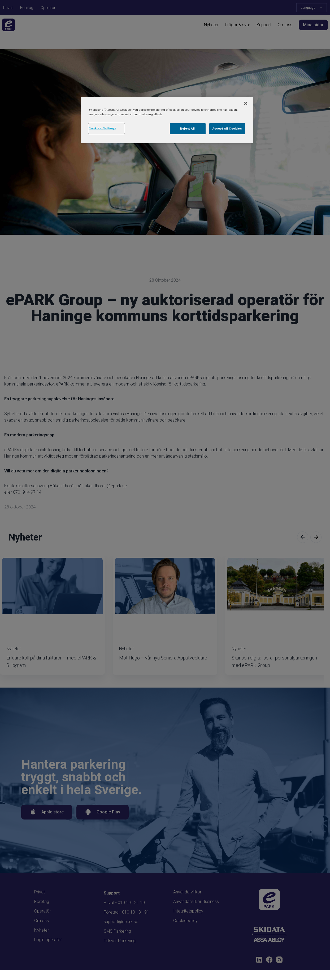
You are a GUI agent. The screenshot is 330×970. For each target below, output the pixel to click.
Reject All (187, 128)
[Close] (245, 103)
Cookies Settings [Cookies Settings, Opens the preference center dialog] (102, 128)
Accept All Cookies (227, 128)
